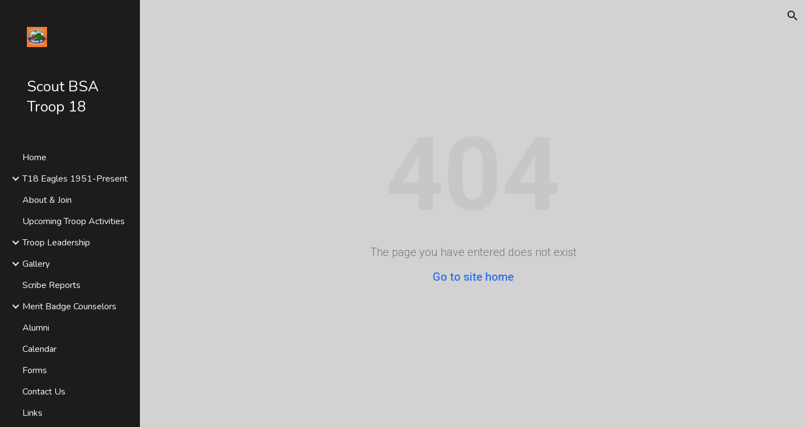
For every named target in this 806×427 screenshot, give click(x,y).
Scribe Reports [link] (51, 285)
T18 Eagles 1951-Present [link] (75, 179)
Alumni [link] (35, 328)
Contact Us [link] (43, 392)
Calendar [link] (39, 349)
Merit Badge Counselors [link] (69, 306)
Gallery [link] (36, 264)
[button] (792, 15)
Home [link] (34, 157)
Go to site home (473, 277)
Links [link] (32, 413)
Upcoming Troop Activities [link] (73, 221)
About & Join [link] (47, 200)
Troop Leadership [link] (56, 242)
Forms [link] (34, 370)
